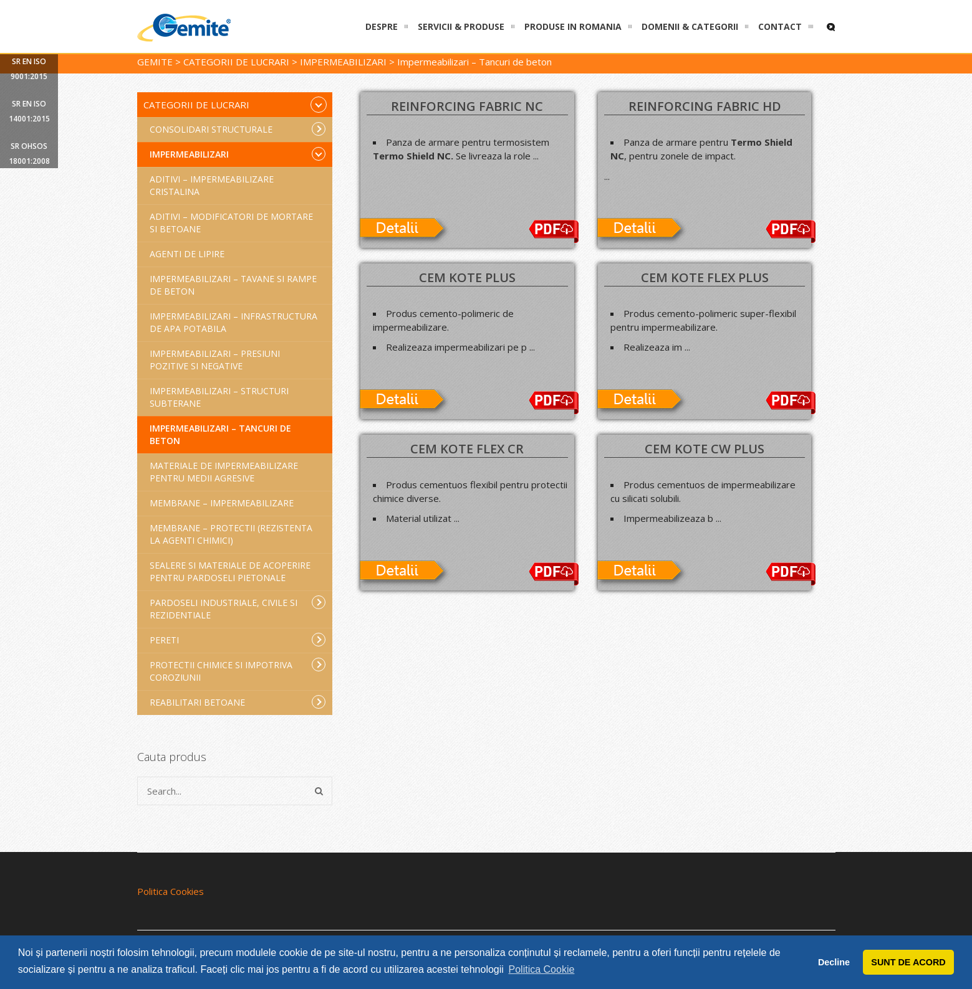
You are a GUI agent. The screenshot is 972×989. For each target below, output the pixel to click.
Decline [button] (834, 962)
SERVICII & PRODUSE (461, 26)
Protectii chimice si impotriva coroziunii (238, 670)
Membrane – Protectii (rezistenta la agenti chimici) (231, 534)
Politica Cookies (170, 891)
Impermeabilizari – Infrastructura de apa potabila (233, 322)
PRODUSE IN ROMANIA (573, 26)
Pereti (238, 639)
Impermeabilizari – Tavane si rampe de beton (233, 285)
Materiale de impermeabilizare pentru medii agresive (224, 472)
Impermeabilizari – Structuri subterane (219, 397)
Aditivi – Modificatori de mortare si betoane (231, 223)
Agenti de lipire (187, 254)
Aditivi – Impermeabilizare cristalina (212, 185)
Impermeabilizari (238, 154)
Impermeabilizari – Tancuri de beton (220, 434)
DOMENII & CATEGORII (690, 26)
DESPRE (381, 26)
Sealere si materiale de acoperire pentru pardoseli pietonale (230, 571)
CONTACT (780, 26)
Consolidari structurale (238, 129)
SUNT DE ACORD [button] (908, 962)
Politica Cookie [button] (542, 969)
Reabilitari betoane (238, 702)
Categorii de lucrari (235, 105)
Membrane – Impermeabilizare (222, 503)
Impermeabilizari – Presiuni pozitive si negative (215, 360)
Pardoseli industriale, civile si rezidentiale (238, 608)
